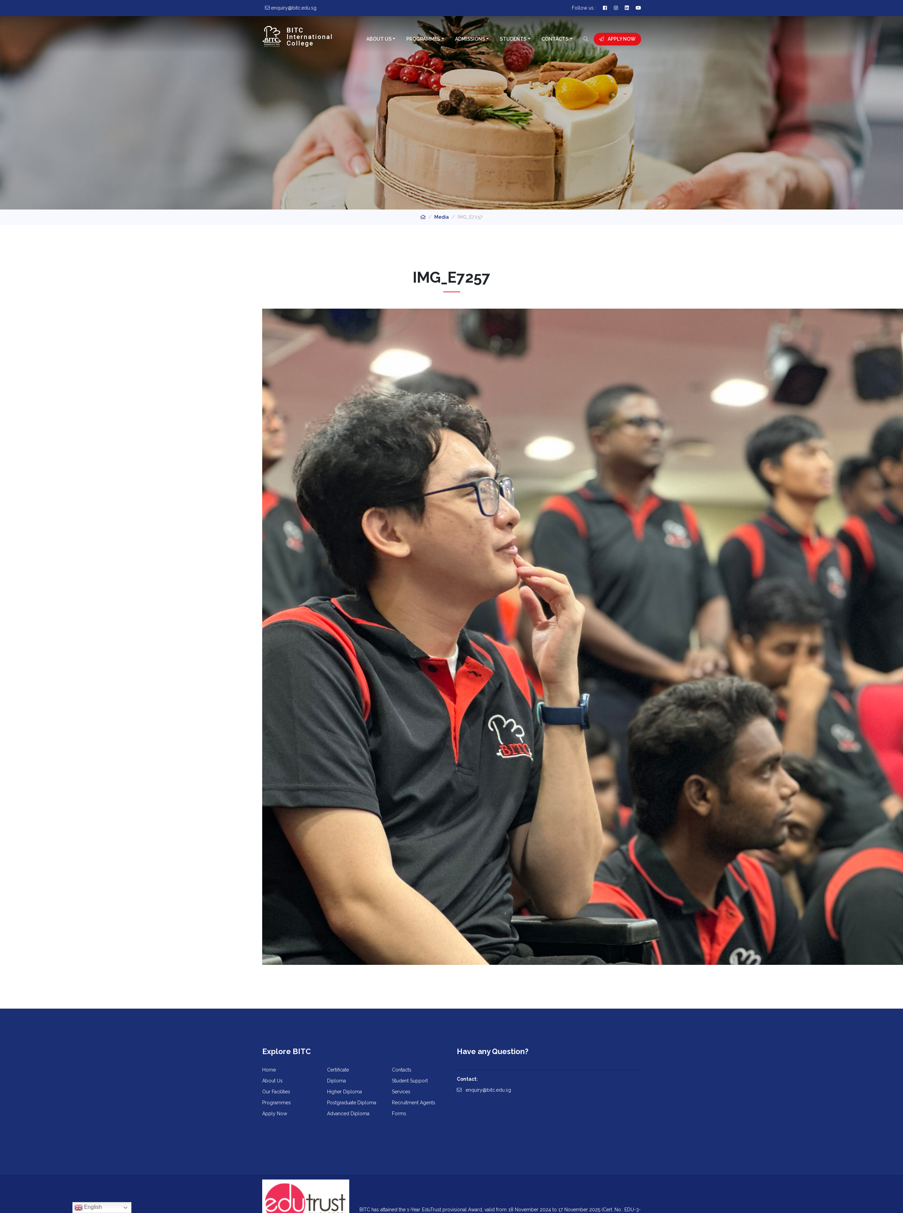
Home (269, 1070)
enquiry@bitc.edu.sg (484, 1090)
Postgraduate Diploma (351, 1102)
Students (513, 39)
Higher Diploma (344, 1091)
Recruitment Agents (413, 1102)
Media (441, 217)
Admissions (470, 39)
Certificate (338, 1070)
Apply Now (617, 39)
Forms (399, 1113)
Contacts (554, 39)
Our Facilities (276, 1091)
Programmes (423, 39)
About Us (379, 39)
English (88, 1207)
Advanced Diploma (348, 1113)
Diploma (336, 1080)
